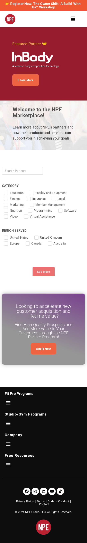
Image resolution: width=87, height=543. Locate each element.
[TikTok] (60, 491)
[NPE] (10, 19)
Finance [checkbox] (15, 199)
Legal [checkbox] (61, 199)
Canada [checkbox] (36, 243)
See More (43, 271)
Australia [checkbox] (59, 243)
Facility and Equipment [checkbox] (51, 193)
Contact (44, 504)
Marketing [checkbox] (17, 205)
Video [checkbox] (14, 216)
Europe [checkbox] (14, 243)
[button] (74, 19)
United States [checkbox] (19, 237)
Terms (41, 501)
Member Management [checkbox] (50, 205)
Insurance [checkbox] (39, 199)
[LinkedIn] (43, 491)
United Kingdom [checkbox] (51, 237)
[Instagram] (35, 491)
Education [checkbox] (17, 193)
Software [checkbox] (70, 210)
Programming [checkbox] (43, 210)
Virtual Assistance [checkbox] (42, 216)
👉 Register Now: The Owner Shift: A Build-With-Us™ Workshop (43, 5)
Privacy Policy (25, 501)
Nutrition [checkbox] (16, 210)
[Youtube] (52, 491)
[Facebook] (27, 491)
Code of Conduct (58, 501)
